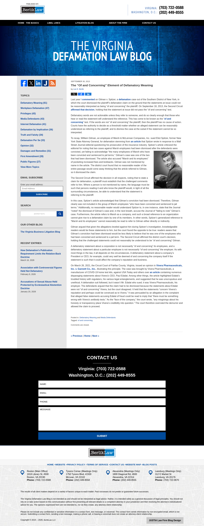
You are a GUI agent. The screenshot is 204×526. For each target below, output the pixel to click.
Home (28, 23)
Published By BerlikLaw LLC (155, 10)
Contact (31, 29)
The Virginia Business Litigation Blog (38, 226)
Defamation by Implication (35, 127)
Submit (102, 435)
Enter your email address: (32, 179)
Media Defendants (108, 317)
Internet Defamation (32, 122)
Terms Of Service (98, 462)
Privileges (27, 112)
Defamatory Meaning (88, 317)
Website (65, 462)
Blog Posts (146, 462)
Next (95, 336)
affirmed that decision (82, 109)
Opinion (26, 142)
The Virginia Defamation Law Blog (34, 9)
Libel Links (80, 23)
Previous (76, 336)
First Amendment (31, 152)
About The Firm (144, 23)
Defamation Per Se (31, 137)
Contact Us (116, 462)
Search (60, 208)
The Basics (52, 23)
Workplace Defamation (33, 107)
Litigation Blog (111, 23)
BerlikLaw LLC (50, 520)
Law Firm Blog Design (169, 520)
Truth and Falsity (31, 132)
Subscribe (42, 189)
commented (88, 99)
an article (136, 141)
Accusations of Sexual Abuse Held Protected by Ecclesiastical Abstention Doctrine (42, 272)
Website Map (131, 462)
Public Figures (29, 157)
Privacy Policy (79, 462)
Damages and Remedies (34, 147)
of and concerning (85, 320)
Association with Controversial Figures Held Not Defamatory (41, 259)
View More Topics (29, 162)
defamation (125, 99)
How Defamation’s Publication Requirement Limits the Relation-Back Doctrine (41, 246)
